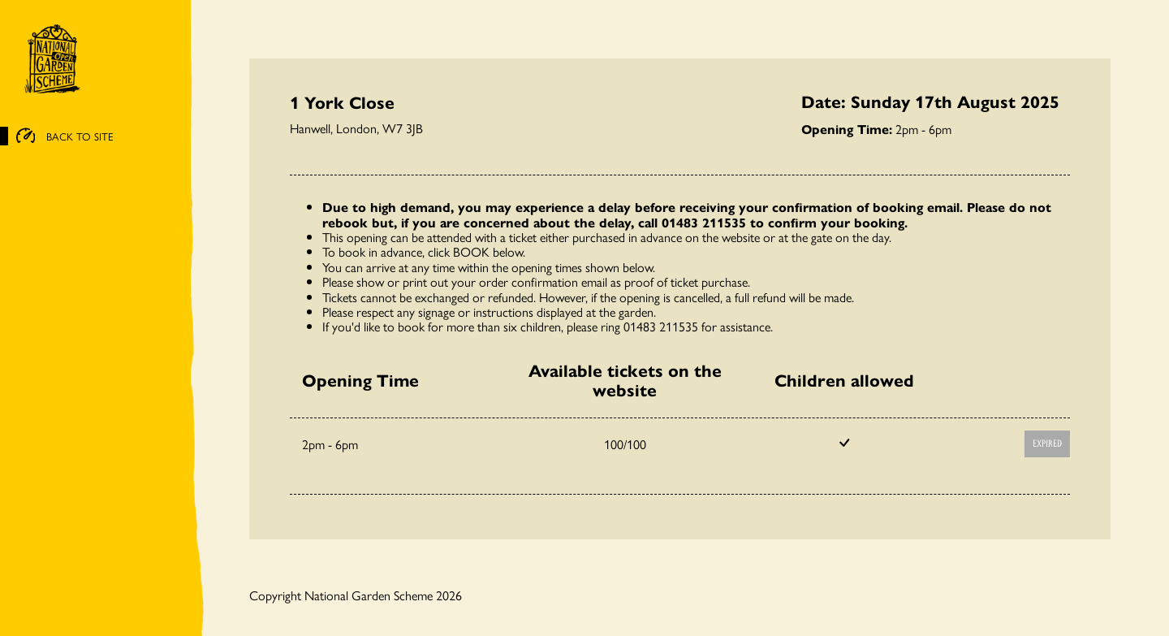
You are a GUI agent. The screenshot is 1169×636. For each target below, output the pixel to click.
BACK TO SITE (65, 136)
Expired (1047, 444)
